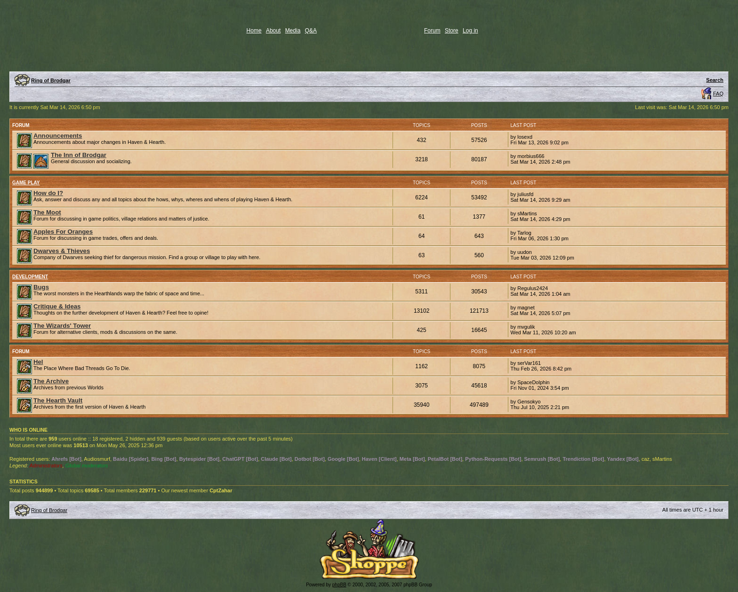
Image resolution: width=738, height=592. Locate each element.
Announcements (57, 135)
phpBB (339, 584)
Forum (432, 30)
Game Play (26, 182)
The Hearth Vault (57, 400)
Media (293, 30)
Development (30, 276)
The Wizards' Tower (62, 325)
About (273, 30)
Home (254, 30)
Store (451, 30)
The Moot (47, 212)
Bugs (41, 287)
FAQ (718, 93)
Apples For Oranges (63, 231)
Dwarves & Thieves (61, 250)
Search (714, 80)
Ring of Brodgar (51, 80)
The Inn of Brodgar (78, 154)
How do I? (48, 193)
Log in (470, 30)
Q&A (311, 30)
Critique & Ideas (56, 306)
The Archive (51, 381)
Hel (38, 361)
